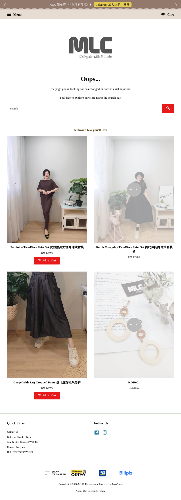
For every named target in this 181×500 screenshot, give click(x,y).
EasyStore (117, 484)
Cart (167, 14)
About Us (81, 490)
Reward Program (16, 447)
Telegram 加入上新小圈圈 (113, 4)
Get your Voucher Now (19, 436)
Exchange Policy (96, 490)
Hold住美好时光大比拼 (20, 452)
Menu (14, 14)
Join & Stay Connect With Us (22, 441)
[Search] (84, 108)
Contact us (12, 431)
